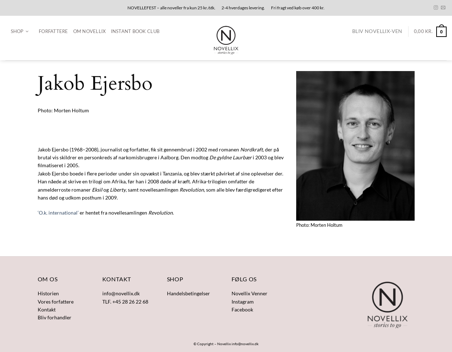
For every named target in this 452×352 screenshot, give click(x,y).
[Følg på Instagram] (436, 7)
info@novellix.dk (245, 344)
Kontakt (47, 309)
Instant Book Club (135, 31)
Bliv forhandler (54, 317)
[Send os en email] (443, 7)
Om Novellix (89, 31)
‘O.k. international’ (58, 213)
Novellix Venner (249, 293)
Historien (48, 293)
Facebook (242, 309)
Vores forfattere (56, 302)
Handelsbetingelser (188, 293)
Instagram (243, 302)
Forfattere (53, 31)
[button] (19, 31)
